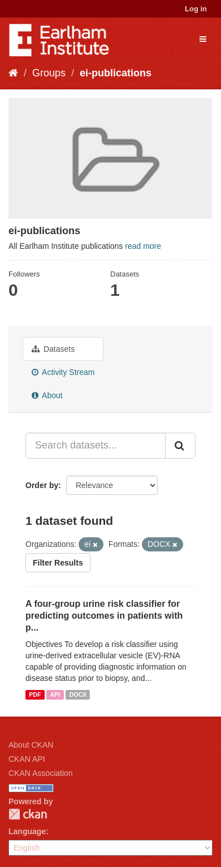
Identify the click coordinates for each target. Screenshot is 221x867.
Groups (49, 73)
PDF (35, 694)
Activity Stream (63, 372)
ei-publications (115, 73)
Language (27, 831)
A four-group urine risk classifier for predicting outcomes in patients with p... (104, 615)
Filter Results (58, 562)
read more (143, 246)
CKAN (27, 814)
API (55, 694)
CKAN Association (40, 773)
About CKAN (30, 744)
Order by (41, 485)
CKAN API (26, 759)
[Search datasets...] (95, 446)
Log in (196, 9)
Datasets (53, 348)
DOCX (78, 694)
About (47, 395)
